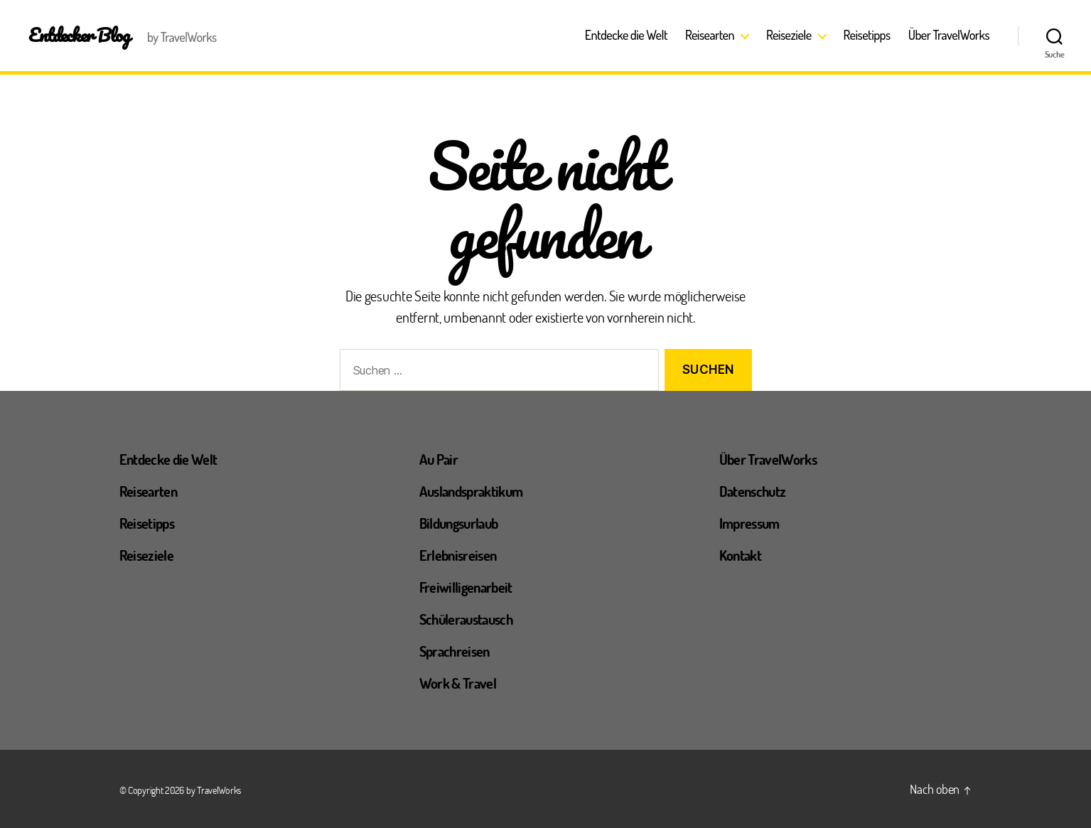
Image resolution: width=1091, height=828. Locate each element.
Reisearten (709, 35)
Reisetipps (867, 35)
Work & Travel (457, 683)
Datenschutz (752, 491)
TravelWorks (219, 790)
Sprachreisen (454, 651)
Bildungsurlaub (458, 523)
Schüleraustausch (465, 619)
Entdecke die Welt (626, 35)
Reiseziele (789, 35)
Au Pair (438, 459)
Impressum (749, 523)
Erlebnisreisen (458, 555)
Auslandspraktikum (471, 491)
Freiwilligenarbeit (465, 587)
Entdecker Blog (79, 34)
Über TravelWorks (948, 35)
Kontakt (740, 555)
